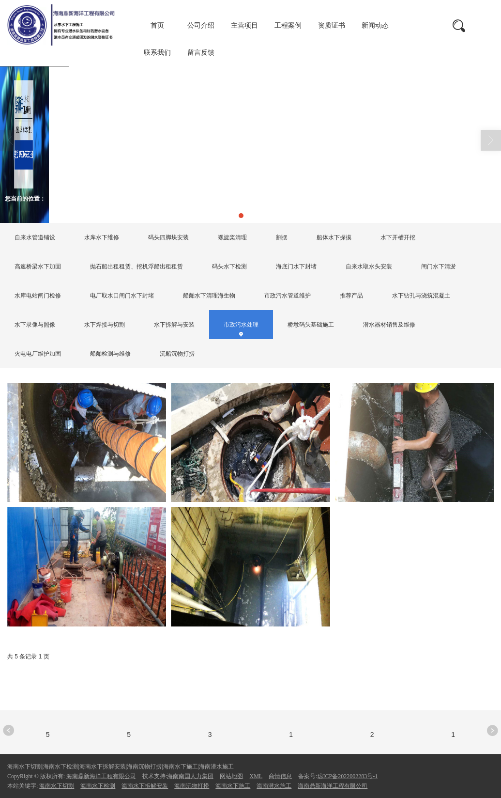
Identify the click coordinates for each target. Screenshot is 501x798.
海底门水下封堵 (296, 266)
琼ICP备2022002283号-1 (348, 776)
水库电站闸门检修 (38, 295)
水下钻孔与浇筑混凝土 (421, 295)
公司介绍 (200, 25)
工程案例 (288, 25)
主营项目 (244, 25)
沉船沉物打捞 (177, 353)
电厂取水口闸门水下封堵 (122, 295)
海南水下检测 (97, 785)
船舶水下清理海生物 (209, 295)
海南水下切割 (56, 785)
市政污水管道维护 (287, 295)
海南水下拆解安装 (144, 785)
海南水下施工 (232, 785)
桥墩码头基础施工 (311, 324)
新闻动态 (375, 25)
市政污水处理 (140, 198)
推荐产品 (351, 295)
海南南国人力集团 (190, 776)
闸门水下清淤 (438, 266)
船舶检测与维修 (110, 353)
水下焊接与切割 (104, 324)
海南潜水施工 (274, 785)
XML (255, 776)
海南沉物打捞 (191, 785)
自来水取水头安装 (369, 266)
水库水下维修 (101, 237)
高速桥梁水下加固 (38, 266)
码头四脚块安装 (168, 237)
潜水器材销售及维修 (389, 324)
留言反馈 (200, 52)
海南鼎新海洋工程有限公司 (101, 776)
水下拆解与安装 (174, 324)
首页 (157, 25)
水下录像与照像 (35, 324)
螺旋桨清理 (232, 237)
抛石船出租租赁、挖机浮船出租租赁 (136, 266)
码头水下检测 (229, 266)
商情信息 (280, 776)
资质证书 (331, 25)
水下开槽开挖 (397, 237)
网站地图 (231, 776)
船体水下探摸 (334, 237)
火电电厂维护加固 (38, 353)
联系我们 (157, 52)
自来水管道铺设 (35, 237)
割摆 (282, 237)
